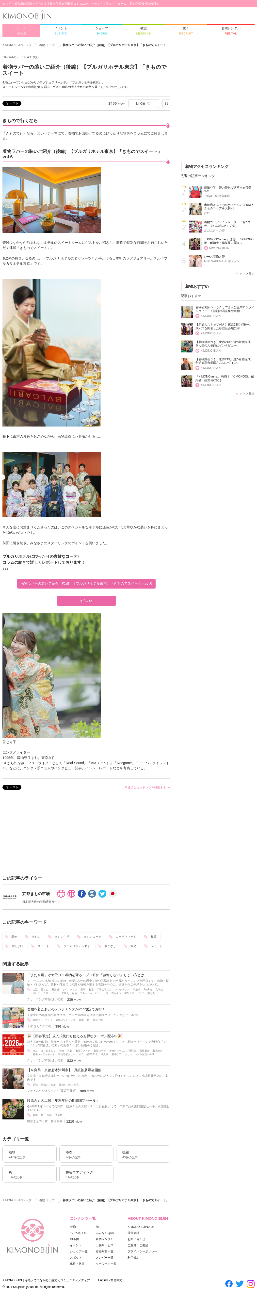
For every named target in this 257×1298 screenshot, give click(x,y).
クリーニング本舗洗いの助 (139, 1054)
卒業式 (136, 989)
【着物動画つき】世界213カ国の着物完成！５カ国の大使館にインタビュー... (224, 343)
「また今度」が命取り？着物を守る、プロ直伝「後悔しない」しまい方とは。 (87, 975)
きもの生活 (62, 936)
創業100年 (92, 1054)
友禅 (49, 1115)
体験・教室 (77, 1263)
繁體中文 (116, 1280)
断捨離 (55, 989)
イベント (76, 1245)
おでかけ (17, 946)
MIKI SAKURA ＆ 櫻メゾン (222, 261)
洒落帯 (58, 1115)
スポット (76, 1257)
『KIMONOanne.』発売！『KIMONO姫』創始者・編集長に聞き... (229, 241)
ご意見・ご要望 (138, 1245)
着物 (14, 936)
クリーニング (50, 993)
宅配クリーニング (134, 993)
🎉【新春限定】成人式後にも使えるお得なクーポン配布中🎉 (74, 1036)
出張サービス (104, 1245)
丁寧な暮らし (104, 989)
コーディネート (126, 936)
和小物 (74, 1239)
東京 (35, 1050)
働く (99, 1227)
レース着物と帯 (214, 256)
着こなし (110, 946)
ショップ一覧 (79, 1251)
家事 (82, 989)
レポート (156, 946)
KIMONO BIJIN (219, 248)
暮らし (44, 989)
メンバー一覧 (104, 1257)
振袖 (74, 993)
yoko (207, 213)
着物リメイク (83, 1050)
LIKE (140, 103)
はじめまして (48, 1050)
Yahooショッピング (91, 993)
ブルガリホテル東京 (77, 946)
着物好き (157, 1050)
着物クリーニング (42, 1020)
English (103, 1280)
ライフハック (69, 989)
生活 (35, 989)
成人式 (104, 1054)
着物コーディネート (44, 1054)
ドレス (36, 993)
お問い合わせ (136, 1239)
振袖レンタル (48, 1084)
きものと (86, 601)
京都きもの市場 (36, 893)
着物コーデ (100, 1050)
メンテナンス (122, 989)
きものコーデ (92, 936)
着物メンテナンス (65, 1020)
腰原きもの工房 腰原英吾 (45, 1121)
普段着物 (144, 1050)
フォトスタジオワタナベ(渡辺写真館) (51, 1090)
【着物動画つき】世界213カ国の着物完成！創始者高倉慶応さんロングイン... (224, 361)
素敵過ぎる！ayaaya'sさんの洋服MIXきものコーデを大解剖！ (229, 206)
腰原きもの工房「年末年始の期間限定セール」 (63, 1100)
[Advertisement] (86, 833)
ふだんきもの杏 (214, 230)
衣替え (65, 993)
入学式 (159, 989)
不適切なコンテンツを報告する (145, 787)
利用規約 (133, 1257)
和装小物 (98, 1020)
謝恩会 (151, 993)
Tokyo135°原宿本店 (217, 196)
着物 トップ (47, 45)
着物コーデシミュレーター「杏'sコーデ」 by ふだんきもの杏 (228, 224)
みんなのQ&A (105, 1233)
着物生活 (116, 993)
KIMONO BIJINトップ (17, 45)
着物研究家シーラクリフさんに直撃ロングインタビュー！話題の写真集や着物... (225, 309)
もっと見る (247, 274)
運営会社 (133, 1233)
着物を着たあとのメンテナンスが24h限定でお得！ (66, 1009)
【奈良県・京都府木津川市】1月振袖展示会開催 (64, 1070)
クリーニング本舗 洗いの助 (45, 999)
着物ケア (117, 1054)
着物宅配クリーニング (70, 1054)
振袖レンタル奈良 (69, 1084)
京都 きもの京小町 (39, 1026)
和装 (154, 936)
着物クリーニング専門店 (122, 1050)
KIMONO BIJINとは (141, 1227)
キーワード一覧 (106, 1263)
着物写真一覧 (104, 1251)
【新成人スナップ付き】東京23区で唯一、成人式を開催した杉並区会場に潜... (223, 326)
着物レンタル (104, 1239)
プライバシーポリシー (142, 1251)
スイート (43, 946)
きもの (36, 936)
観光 (133, 946)
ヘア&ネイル (78, 1233)
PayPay (148, 989)
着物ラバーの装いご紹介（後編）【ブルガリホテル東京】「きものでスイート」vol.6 (86, 583)
